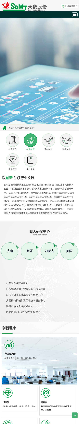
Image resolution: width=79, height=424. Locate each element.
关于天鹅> (19, 128)
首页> (11, 128)
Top (75, 415)
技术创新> (30, 128)
